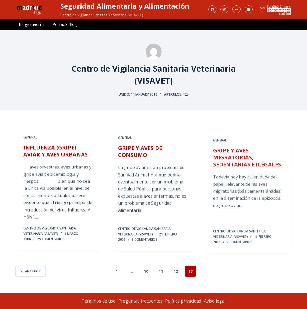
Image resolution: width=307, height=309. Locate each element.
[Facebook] (212, 9)
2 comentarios (239, 250)
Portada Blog (64, 24)
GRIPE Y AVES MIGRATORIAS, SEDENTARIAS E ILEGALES (247, 166)
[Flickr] (236, 9)
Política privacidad (183, 301)
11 (161, 271)
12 (176, 271)
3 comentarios (144, 241)
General (30, 137)
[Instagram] (249, 9)
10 (146, 271)
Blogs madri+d (32, 24)
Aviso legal (214, 301)
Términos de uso (99, 301)
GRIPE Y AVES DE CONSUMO (140, 153)
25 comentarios (51, 239)
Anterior (30, 271)
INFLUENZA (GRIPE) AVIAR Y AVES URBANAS (55, 151)
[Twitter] (224, 9)
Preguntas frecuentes (140, 301)
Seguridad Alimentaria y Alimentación (124, 5)
